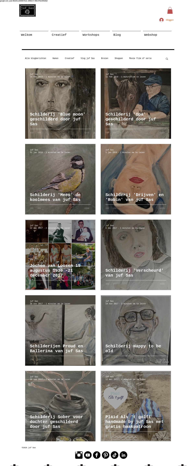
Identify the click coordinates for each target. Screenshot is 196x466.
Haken (55, 58)
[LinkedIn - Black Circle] (123, 455)
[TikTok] (114, 455)
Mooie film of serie (140, 58)
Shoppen (119, 58)
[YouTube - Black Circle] (88, 455)
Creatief (69, 58)
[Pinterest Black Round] (105, 455)
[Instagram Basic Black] (79, 455)
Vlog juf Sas (88, 58)
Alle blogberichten (35, 58)
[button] (170, 10)
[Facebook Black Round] (97, 455)
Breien (104, 58)
